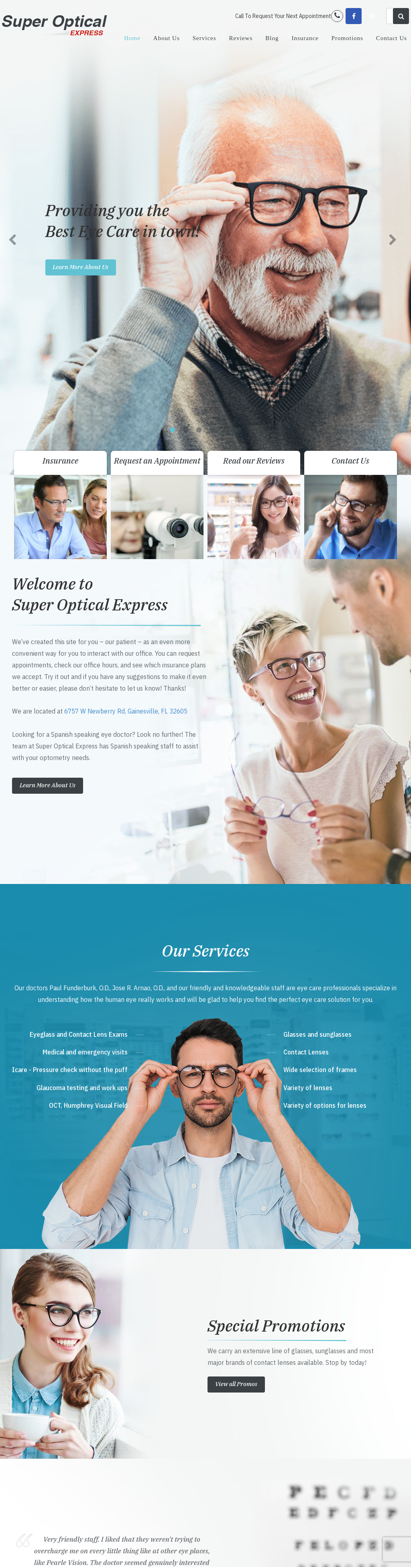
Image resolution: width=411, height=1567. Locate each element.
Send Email (140, 1429)
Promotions (347, 38)
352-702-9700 (146, 1398)
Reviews (241, 38)
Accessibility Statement (146, 1552)
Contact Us (391, 38)
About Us (166, 38)
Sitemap (181, 1552)
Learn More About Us (47, 318)
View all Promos (236, 917)
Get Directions (149, 1382)
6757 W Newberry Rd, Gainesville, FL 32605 (125, 244)
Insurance (304, 38)
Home (132, 38)
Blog (272, 38)
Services (204, 38)
